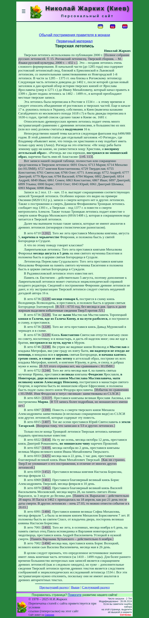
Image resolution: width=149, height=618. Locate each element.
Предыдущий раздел (54, 587)
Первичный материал (74, 41)
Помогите (74, 595)
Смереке (49, 615)
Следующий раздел (96, 587)
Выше (75, 587)
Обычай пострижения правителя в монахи (74, 35)
